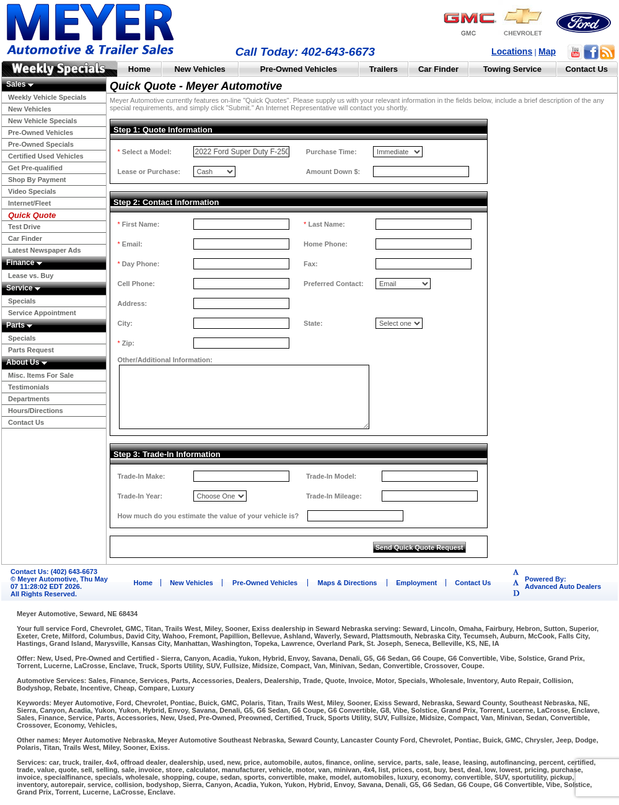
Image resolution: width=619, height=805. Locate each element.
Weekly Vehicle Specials (47, 97)
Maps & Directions (347, 582)
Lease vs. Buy (30, 275)
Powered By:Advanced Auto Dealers (563, 582)
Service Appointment (42, 312)
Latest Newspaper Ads (44, 250)
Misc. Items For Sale (41, 375)
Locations (511, 51)
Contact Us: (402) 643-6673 (54, 571)
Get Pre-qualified (35, 168)
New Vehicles (199, 69)
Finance (24, 262)
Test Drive (24, 226)
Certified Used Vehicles (46, 156)
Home (139, 69)
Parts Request (31, 350)
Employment (416, 582)
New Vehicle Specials (42, 120)
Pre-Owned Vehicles (298, 69)
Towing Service (512, 69)
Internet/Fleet (29, 203)
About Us (26, 362)
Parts (19, 325)
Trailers (383, 69)
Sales (19, 84)
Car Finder (438, 69)
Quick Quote (32, 215)
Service (23, 288)
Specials (22, 301)
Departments (29, 398)
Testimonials (28, 387)
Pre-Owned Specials (41, 144)
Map (547, 51)
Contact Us (586, 69)
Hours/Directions (35, 410)
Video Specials (32, 191)
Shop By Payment (37, 179)
